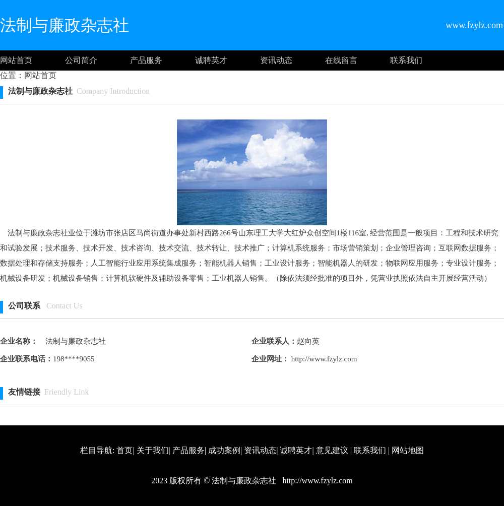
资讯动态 (276, 60)
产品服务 (146, 60)
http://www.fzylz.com (323, 359)
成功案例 (224, 450)
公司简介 (81, 60)
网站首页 (16, 60)
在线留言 (341, 60)
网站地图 (408, 450)
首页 (124, 450)
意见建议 (332, 450)
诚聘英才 (211, 60)
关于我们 (153, 450)
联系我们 (406, 60)
